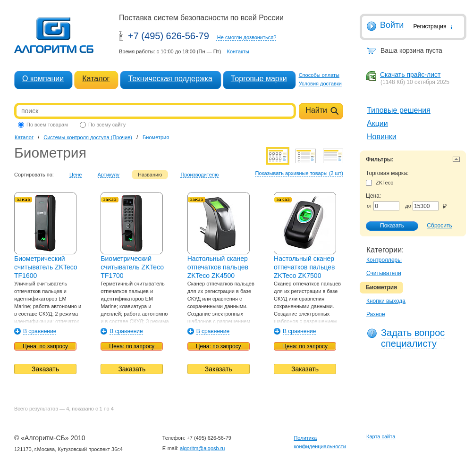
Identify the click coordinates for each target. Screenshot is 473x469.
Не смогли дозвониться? (247, 37)
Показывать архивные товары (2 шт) (299, 173)
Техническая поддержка (170, 79)
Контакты (238, 51)
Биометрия (381, 287)
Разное (375, 314)
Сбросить (439, 225)
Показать (387, 226)
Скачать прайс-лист (410, 74)
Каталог (96, 79)
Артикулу (109, 174)
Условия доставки (320, 83)
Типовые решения (399, 110)
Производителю (199, 174)
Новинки (382, 137)
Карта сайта (380, 436)
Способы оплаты (319, 75)
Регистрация (429, 26)
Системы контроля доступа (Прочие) (87, 137)
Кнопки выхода (385, 301)
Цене (75, 174)
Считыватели (383, 273)
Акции (377, 123)
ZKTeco (379, 183)
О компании (43, 79)
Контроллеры (384, 260)
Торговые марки (259, 79)
